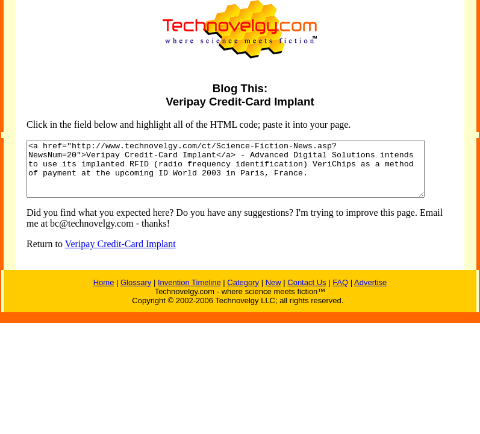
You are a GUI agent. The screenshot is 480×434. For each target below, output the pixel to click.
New (273, 293)
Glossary (135, 293)
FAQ (340, 293)
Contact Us (306, 293)
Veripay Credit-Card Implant (110, 255)
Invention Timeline (189, 293)
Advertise (370, 293)
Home (103, 293)
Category (243, 293)
